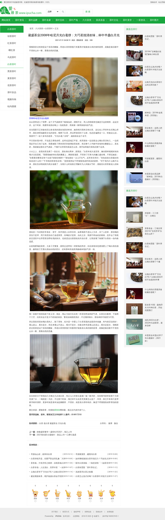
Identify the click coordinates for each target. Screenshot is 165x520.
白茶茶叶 (11, 29)
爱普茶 (57, 410)
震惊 (35, 500)
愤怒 (57, 500)
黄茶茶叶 (11, 78)
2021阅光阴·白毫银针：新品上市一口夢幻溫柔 (56, 435)
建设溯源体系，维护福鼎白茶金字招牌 (47, 476)
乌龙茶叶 (11, 57)
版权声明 (77, 512)
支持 (101, 500)
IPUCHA (58, 516)
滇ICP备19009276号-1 (110, 516)
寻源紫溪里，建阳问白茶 (86, 454)
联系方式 (66, 512)
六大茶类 (39, 28)
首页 (31, 28)
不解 (46, 500)
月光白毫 (62, 423)
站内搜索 (11, 106)
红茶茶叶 (11, 43)
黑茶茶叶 (11, 71)
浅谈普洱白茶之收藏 (84, 472)
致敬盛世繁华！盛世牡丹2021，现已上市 (54, 432)
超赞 (112, 500)
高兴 (90, 500)
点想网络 (76, 516)
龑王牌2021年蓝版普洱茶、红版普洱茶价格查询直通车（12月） (27, 2)
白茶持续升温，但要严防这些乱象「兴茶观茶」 (51, 458)
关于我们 (54, 512)
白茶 (41, 423)
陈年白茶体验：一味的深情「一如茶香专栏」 (94, 463)
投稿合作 (153, 2)
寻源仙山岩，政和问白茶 (41, 454)
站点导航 (161, 2)
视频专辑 (11, 99)
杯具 (68, 500)
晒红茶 (12, 50)
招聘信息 (88, 512)
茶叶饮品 (11, 92)
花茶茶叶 (11, 85)
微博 (110, 423)
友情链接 (110, 512)
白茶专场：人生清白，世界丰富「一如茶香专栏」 (52, 467)
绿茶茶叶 (11, 36)
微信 (116, 423)
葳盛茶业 (53, 423)
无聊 (79, 500)
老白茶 (46, 423)
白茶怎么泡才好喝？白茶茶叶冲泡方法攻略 (93, 476)
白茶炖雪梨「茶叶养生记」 (87, 467)
